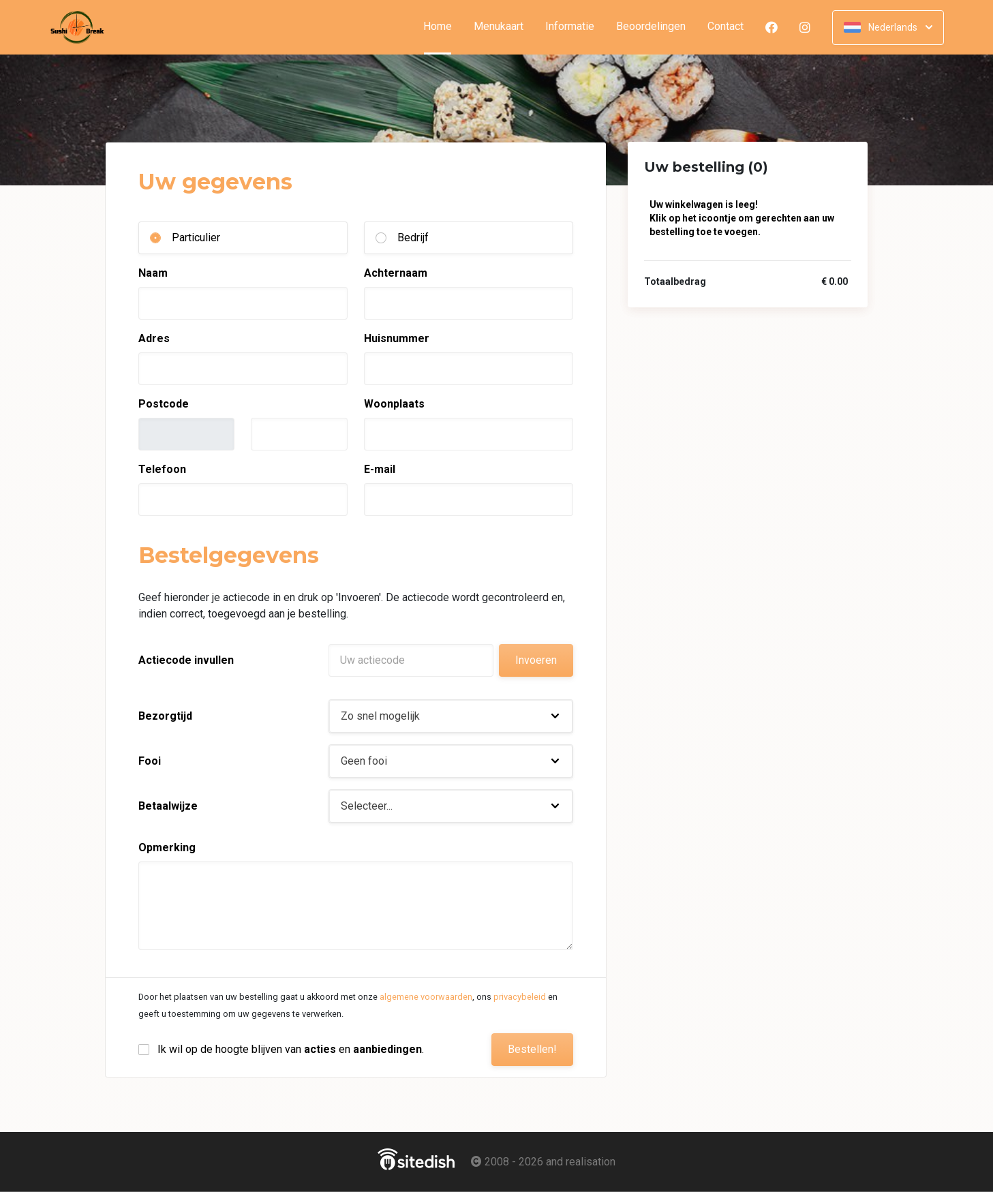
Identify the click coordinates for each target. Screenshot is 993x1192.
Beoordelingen (651, 27)
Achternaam (395, 272)
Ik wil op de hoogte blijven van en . (290, 1049)
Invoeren (536, 660)
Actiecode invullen (186, 660)
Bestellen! (532, 1049)
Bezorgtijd (165, 715)
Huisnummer (396, 338)
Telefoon (162, 469)
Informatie (569, 27)
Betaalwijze (168, 805)
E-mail (379, 469)
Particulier (196, 237)
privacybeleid (519, 997)
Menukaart (498, 27)
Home (443, 27)
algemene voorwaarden (426, 997)
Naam (153, 272)
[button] (450, 716)
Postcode (163, 403)
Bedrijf (413, 237)
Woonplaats (394, 403)
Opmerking (167, 847)
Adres (154, 338)
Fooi (149, 760)
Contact (725, 27)
